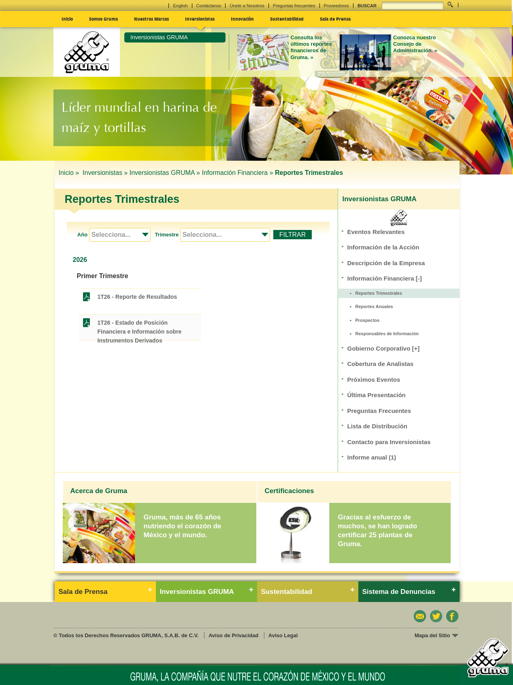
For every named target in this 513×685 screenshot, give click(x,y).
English (180, 5)
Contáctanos (208, 5)
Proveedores (336, 5)
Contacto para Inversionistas (389, 441)
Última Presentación (376, 394)
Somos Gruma (103, 18)
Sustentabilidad (287, 18)
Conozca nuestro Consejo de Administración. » (415, 44)
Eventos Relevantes (376, 231)
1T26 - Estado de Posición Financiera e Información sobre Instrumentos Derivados (140, 323)
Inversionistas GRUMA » (165, 172)
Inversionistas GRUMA (159, 37)
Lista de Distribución (377, 426)
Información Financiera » (237, 172)
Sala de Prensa (335, 18)
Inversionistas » (105, 172)
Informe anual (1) (371, 457)
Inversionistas (200, 18)
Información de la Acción (383, 247)
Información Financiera (384, 278)
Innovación (242, 18)
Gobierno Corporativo (383, 348)
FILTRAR (292, 234)
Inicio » (70, 172)
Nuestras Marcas (151, 18)
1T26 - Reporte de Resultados (137, 297)
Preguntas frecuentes (294, 5)
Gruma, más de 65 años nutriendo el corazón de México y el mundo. (182, 526)
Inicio (67, 18)
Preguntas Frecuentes (379, 410)
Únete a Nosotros (247, 5)
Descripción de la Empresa (386, 263)
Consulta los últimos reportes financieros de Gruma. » (311, 47)
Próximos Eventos (373, 379)
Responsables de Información (387, 333)
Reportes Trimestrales (378, 293)
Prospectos (367, 320)
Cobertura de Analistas (380, 363)
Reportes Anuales (374, 306)
